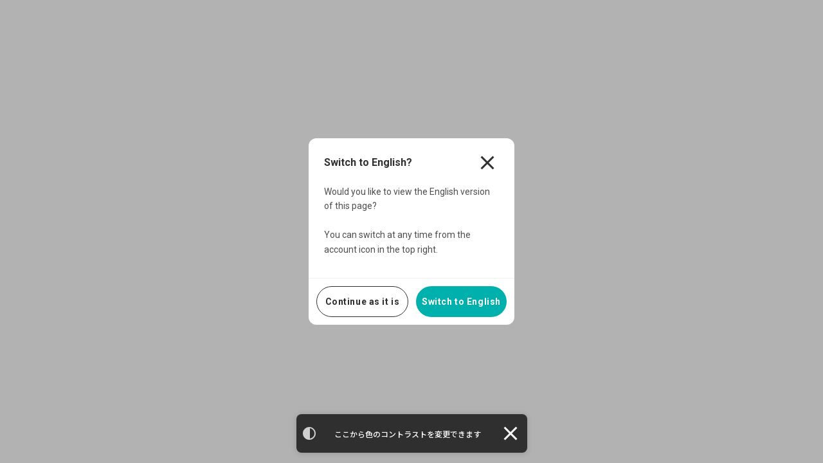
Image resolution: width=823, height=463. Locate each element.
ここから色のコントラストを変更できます (407, 434)
